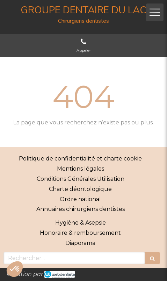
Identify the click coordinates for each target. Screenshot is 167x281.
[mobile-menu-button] (155, 12)
